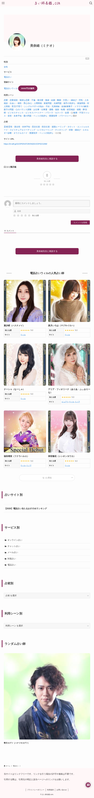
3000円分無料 (27, 88)
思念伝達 (36, 127)
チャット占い (13, 546)
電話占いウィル (11, 88)
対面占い (11, 559)
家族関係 (81, 103)
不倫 (33, 100)
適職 (51, 109)
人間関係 (38, 103)
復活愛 (40, 100)
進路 (57, 109)
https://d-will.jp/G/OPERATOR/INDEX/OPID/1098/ (25, 144)
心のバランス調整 (23, 109)
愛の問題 (27, 116)
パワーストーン (66, 116)
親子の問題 (9, 109)
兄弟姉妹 (56, 106)
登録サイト (9, 82)
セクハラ (59, 113)
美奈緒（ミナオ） (43, 45)
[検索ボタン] (91, 3)
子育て (19, 106)
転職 (63, 109)
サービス (8, 72)
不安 (81, 113)
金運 (67, 113)
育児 (14, 106)
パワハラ (49, 113)
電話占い (8, 77)
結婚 (53, 100)
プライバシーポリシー (35, 790)
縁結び (74, 100)
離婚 (59, 100)
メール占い (12, 552)
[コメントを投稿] (80, 222)
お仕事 (36, 109)
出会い (13, 103)
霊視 (10, 127)
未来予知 (18, 116)
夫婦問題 (58, 103)
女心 (30, 103)
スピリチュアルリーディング (22, 130)
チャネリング (61, 130)
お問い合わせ (62, 790)
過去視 (17, 127)
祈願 (71, 130)
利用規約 (50, 790)
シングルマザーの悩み (34, 106)
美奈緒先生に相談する (47, 159)
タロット (71, 127)
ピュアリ (65, 402)
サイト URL (9, 139)
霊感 (6, 127)
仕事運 (44, 109)
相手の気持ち (69, 103)
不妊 (48, 106)
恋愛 (6, 100)
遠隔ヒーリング (58, 127)
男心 (25, 103)
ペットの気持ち (40, 116)
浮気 (81, 100)
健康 (75, 113)
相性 (20, 103)
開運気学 (33, 133)
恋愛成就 (14, 100)
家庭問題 (48, 103)
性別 (6, 62)
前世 (10, 116)
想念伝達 (46, 127)
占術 (6, 122)
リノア (77, 402)
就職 (79, 109)
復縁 (47, 100)
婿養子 (69, 106)
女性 (6, 67)
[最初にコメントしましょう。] (51, 203)
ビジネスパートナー (34, 113)
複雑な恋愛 (24, 100)
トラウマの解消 (81, 106)
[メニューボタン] (3, 3)
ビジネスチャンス (16, 113)
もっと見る (47, 478)
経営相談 (71, 109)
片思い (66, 100)
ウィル (23, 335)
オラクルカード (20, 133)
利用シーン (9, 95)
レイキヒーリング (45, 130)
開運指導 (53, 116)
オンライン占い (14, 540)
